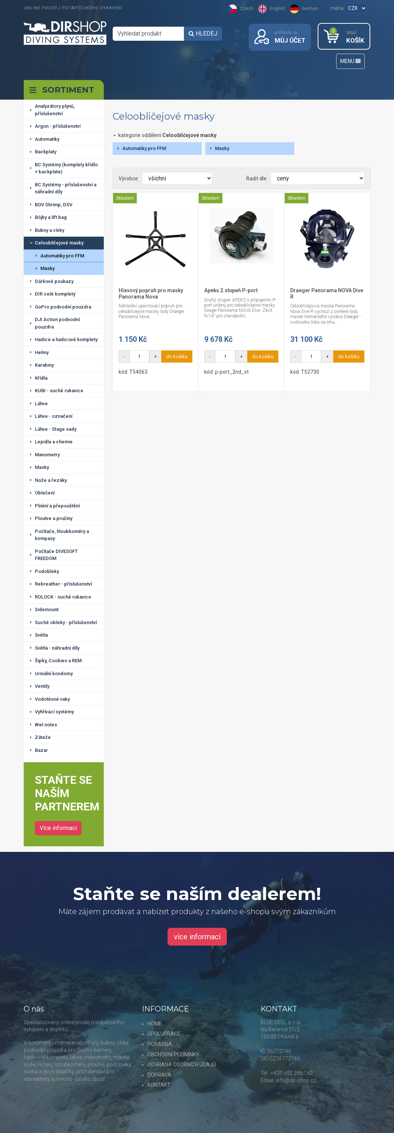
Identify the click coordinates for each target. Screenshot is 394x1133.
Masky (47, 268)
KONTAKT (159, 1085)
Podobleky (47, 571)
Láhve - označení (53, 416)
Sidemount (47, 610)
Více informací (58, 828)
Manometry (47, 454)
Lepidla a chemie (54, 442)
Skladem (125, 198)
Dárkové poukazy (54, 281)
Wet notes (46, 724)
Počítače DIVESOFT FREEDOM (56, 555)
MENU (350, 61)
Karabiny (44, 365)
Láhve (41, 403)
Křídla (41, 378)
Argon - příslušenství (57, 126)
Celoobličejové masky (59, 243)
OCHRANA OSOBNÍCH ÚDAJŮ (182, 1065)
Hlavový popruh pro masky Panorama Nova (151, 293)
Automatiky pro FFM (62, 256)
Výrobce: (129, 178)
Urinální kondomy (54, 673)
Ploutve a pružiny (53, 518)
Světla (41, 635)
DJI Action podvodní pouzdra (57, 323)
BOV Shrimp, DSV (53, 204)
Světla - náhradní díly (57, 648)
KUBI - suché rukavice (59, 391)
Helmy (42, 352)
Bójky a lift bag (51, 217)
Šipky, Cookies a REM (58, 661)
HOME (155, 1024)
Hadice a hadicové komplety (66, 340)
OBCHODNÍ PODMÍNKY (173, 1054)
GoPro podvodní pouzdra (63, 307)
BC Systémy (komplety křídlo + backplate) (66, 168)
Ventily (42, 686)
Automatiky (47, 139)
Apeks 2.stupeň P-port (231, 290)
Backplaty (45, 152)
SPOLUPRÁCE (164, 1034)
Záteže (43, 737)
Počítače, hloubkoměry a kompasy (62, 535)
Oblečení (44, 493)
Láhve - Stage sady (55, 429)
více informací (197, 937)
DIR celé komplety (55, 294)
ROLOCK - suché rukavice (63, 597)
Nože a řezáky (51, 480)
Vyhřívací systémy (54, 712)
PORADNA (160, 1044)
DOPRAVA (159, 1075)
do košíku (177, 356)
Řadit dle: (257, 178)
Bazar (41, 750)
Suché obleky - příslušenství (66, 622)
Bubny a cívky (49, 230)
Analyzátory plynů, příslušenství (55, 110)
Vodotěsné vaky (52, 699)
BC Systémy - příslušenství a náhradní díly (65, 188)
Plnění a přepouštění (57, 506)
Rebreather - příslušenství (63, 584)
